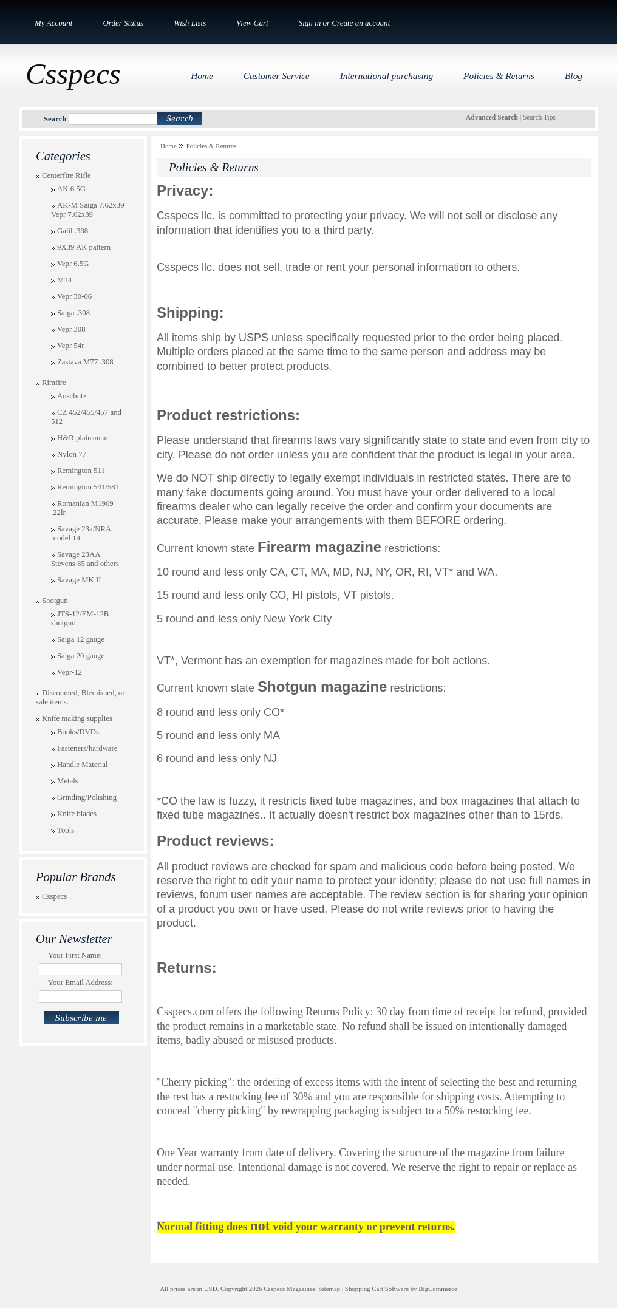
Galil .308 (72, 231)
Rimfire (54, 382)
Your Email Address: (80, 982)
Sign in (310, 22)
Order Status (123, 22)
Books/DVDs (78, 731)
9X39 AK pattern (84, 247)
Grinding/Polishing (87, 797)
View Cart (252, 22)
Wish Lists (190, 22)
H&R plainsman (82, 438)
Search (55, 119)
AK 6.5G (71, 189)
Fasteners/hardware (87, 748)
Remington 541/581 (88, 487)
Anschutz (71, 396)
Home (168, 145)
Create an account (361, 22)
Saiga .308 (73, 312)
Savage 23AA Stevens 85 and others (85, 559)
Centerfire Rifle (66, 175)
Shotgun (55, 600)
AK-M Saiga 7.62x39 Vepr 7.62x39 (87, 210)
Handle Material (82, 764)
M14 (64, 280)
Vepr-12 (69, 672)
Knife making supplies (77, 718)
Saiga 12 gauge (80, 639)
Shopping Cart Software (377, 1288)
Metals (67, 781)
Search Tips (539, 117)
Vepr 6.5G (73, 263)
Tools (65, 830)
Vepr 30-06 (74, 296)
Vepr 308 (71, 329)
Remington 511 (81, 470)
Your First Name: (75, 955)
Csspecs (54, 896)
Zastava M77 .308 (85, 362)
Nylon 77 (71, 454)
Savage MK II (79, 580)
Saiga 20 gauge (80, 656)
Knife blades (77, 813)
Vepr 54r (70, 345)
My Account (53, 22)
